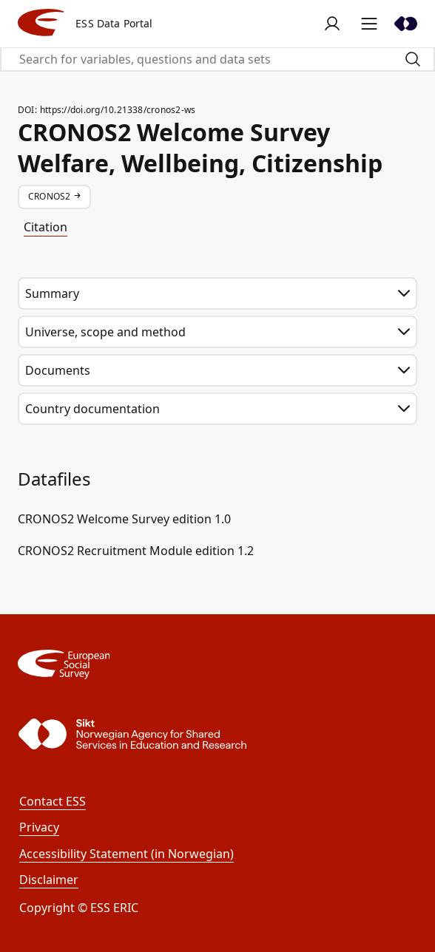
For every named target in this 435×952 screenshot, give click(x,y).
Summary (217, 293)
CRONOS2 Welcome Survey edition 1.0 (124, 519)
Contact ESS (52, 801)
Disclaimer (48, 879)
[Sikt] (405, 23)
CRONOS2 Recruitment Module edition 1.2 (136, 551)
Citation (45, 227)
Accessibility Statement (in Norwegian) (126, 854)
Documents (217, 370)
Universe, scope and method (217, 332)
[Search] (413, 59)
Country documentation (217, 409)
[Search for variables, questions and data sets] (196, 59)
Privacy (39, 827)
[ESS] (217, 664)
